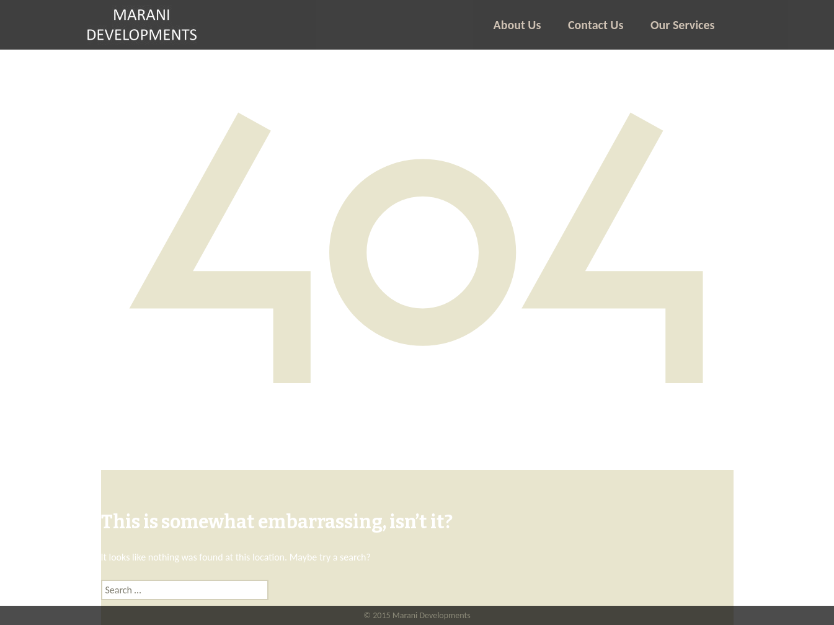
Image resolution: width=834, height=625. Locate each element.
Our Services (682, 24)
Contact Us (595, 24)
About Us (517, 24)
